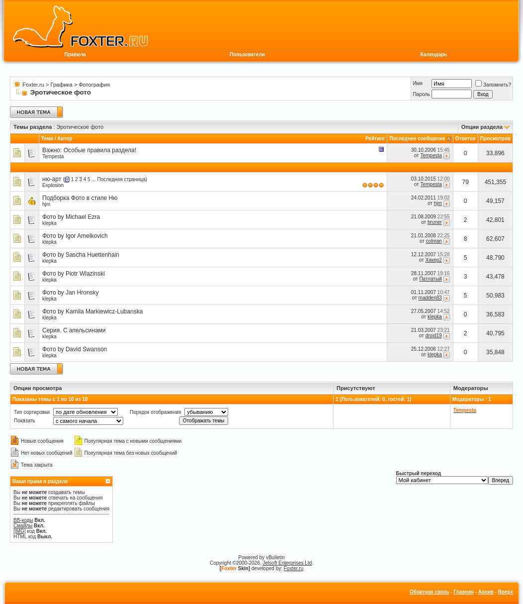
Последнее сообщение (417, 138)
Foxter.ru (33, 85)
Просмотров (495, 138)
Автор (64, 138)
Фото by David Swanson (74, 349)
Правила (75, 54)
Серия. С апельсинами (74, 330)
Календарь (433, 54)
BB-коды (23, 520)
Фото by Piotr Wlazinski (73, 273)
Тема (47, 138)
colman (434, 241)
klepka (49, 223)
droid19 (433, 335)
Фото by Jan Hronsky (70, 292)
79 (465, 182)
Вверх (505, 592)
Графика (62, 85)
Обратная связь (429, 592)
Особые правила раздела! (100, 150)
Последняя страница (121, 179)
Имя (417, 83)
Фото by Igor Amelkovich (75, 235)
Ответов (465, 138)
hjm (46, 204)
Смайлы (22, 525)
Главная (463, 592)
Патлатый (430, 279)
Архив (486, 592)
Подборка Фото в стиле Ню (79, 198)
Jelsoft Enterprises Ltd (287, 563)
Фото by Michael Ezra (71, 216)
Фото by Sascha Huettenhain (80, 254)
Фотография (94, 85)
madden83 (430, 298)
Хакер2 (433, 260)
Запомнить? (493, 85)
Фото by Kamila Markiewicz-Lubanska (92, 311)
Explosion (53, 185)
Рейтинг (375, 138)
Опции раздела (482, 127)
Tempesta (53, 156)
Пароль (421, 94)
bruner (435, 222)
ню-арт (51, 179)
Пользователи (247, 54)
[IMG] (19, 531)
